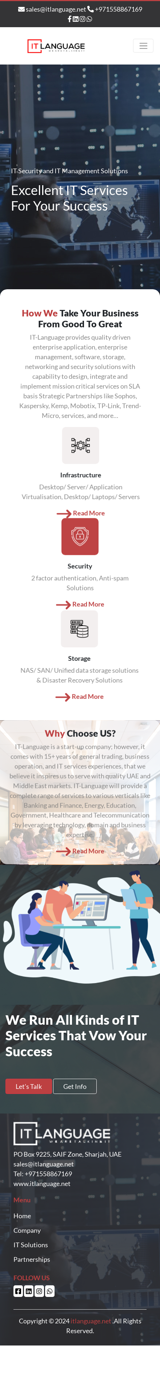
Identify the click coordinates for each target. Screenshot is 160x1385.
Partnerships (31, 1259)
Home (22, 1216)
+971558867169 (114, 9)
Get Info (75, 1086)
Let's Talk (29, 1086)
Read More (80, 586)
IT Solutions (30, 1245)
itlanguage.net (91, 1321)
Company (27, 1230)
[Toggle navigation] (143, 46)
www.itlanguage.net (42, 1183)
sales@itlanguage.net (52, 9)
